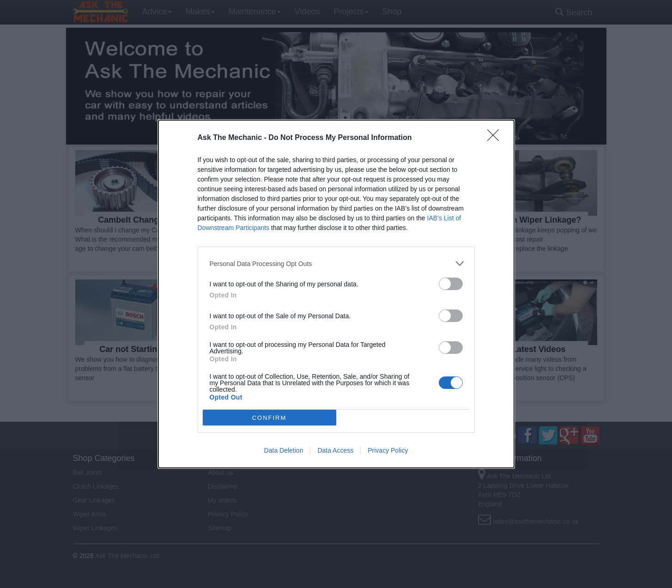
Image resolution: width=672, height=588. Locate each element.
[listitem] (336, 263)
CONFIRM (269, 417)
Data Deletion (283, 450)
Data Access (335, 450)
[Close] (496, 138)
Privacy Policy (388, 450)
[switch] (451, 284)
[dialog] (336, 294)
